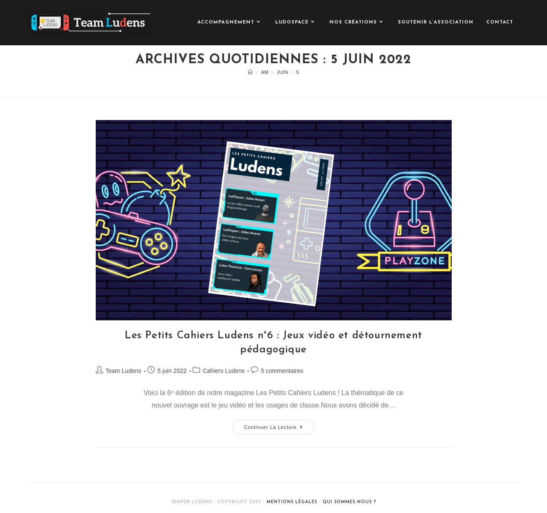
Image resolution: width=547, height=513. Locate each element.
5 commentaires (282, 370)
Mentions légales (292, 502)
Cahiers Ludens (223, 370)
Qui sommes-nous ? (349, 502)
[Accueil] (250, 72)
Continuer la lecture (279, 425)
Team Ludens (123, 370)
